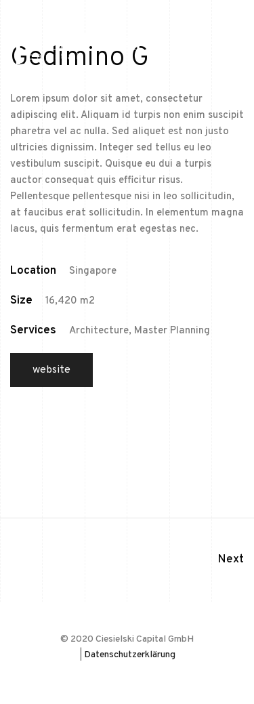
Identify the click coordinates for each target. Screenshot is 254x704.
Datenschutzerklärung (129, 655)
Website (51, 370)
